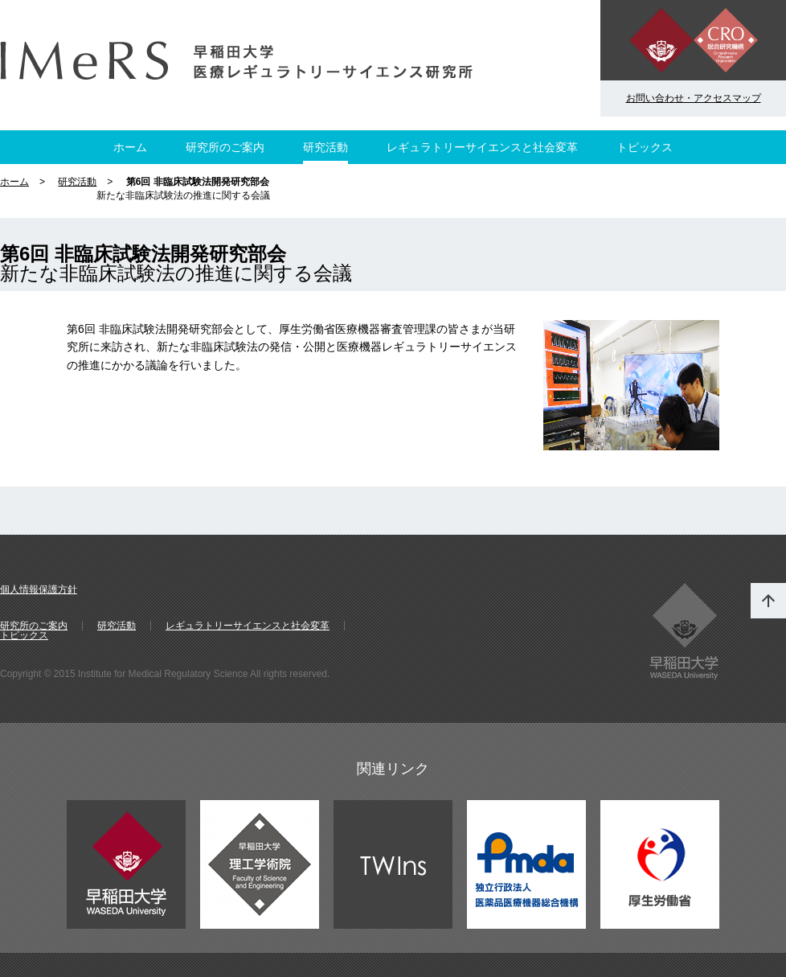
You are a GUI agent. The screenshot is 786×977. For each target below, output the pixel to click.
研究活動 (325, 147)
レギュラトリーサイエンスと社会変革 (482, 147)
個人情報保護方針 (38, 589)
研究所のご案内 (225, 147)
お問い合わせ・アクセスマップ (693, 98)
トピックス (644, 147)
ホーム (130, 147)
